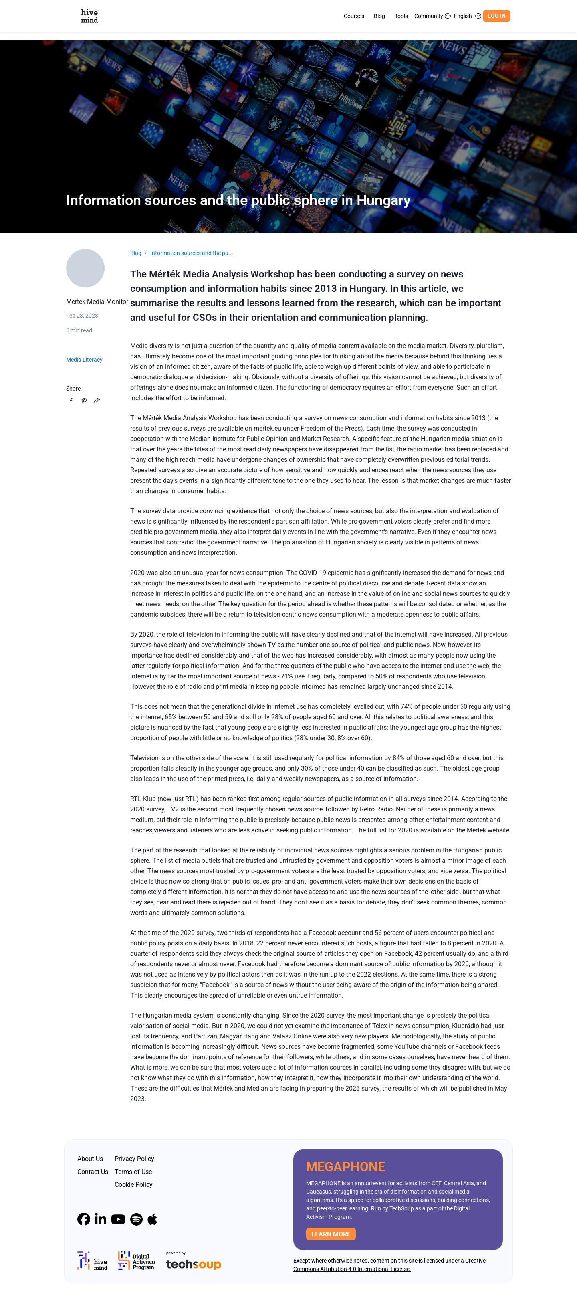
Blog (379, 16)
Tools (401, 16)
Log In (497, 15)
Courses (354, 16)
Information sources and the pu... (191, 253)
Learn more (331, 1234)
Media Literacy (84, 359)
